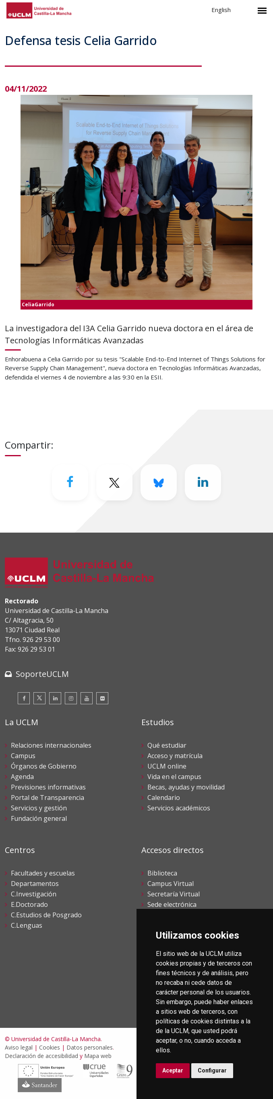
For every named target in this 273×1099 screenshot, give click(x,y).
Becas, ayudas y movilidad (186, 787)
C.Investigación (33, 894)
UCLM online (166, 766)
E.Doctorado (29, 904)
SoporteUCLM (42, 673)
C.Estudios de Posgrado (46, 914)
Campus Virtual (170, 883)
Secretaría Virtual (173, 894)
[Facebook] (70, 482)
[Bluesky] (159, 482)
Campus (23, 755)
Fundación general (39, 818)
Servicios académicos (178, 808)
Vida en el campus (174, 776)
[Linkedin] (203, 482)
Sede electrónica (171, 904)
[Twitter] (114, 482)
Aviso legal (19, 1047)
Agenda (22, 776)
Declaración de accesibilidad (41, 1056)
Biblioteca (162, 873)
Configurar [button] (212, 1070)
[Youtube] (87, 698)
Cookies (49, 1047)
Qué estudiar (166, 745)
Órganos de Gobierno (44, 766)
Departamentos (35, 883)
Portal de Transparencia (47, 797)
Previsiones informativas (48, 787)
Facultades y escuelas (43, 873)
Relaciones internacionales (51, 745)
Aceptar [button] (172, 1070)
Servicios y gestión (39, 808)
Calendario (163, 797)
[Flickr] (102, 698)
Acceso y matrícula (175, 755)
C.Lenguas (26, 925)
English (221, 10)
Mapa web (98, 1056)
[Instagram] (71, 698)
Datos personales (89, 1047)
